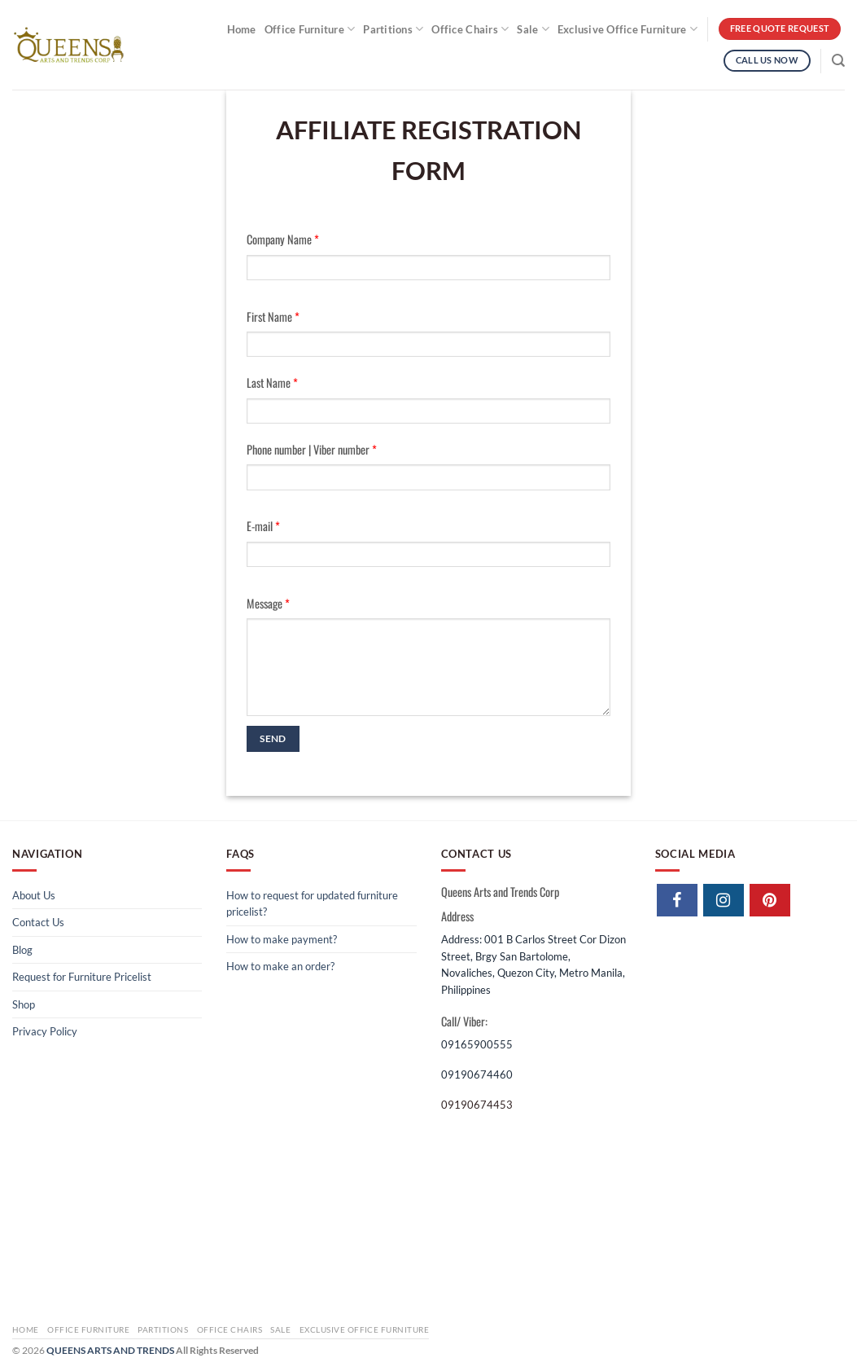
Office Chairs (470, 29)
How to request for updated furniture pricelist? (312, 903)
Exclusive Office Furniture (627, 29)
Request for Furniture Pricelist (81, 976)
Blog (22, 949)
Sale (533, 29)
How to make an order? (280, 966)
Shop (23, 1004)
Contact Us (38, 922)
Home (241, 29)
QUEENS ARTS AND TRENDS (110, 1350)
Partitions (393, 29)
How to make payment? (281, 939)
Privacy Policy (44, 1031)
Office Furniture (310, 29)
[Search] (838, 61)
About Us (33, 895)
